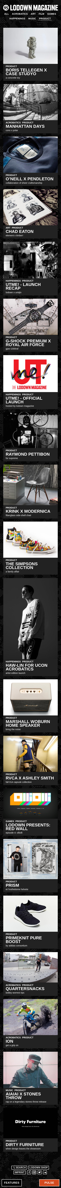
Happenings (17, 18)
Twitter (39, 1172)
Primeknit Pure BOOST (24, 939)
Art (33, 14)
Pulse (49, 1182)
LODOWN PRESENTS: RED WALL (28, 827)
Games (51, 14)
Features (11, 1182)
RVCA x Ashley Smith (30, 778)
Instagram (34, 1172)
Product (45, 18)
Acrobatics (20, 14)
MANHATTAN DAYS (25, 126)
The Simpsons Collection (22, 565)
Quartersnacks (25, 988)
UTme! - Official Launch (24, 400)
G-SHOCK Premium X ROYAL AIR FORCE (28, 343)
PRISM (12, 885)
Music (32, 18)
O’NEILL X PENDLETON (30, 178)
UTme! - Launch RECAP (23, 286)
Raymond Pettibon (28, 454)
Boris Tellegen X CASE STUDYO (26, 72)
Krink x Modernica (28, 511)
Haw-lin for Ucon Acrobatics (26, 667)
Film (41, 14)
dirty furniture (25, 1144)
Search (19, 1167)
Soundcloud (45, 1172)
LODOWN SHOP (38, 1167)
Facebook (29, 1172)
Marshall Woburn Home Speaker (28, 723)
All (6, 14)
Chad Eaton (20, 231)
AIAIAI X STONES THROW (23, 1096)
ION (9, 1041)
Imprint (20, 1172)
